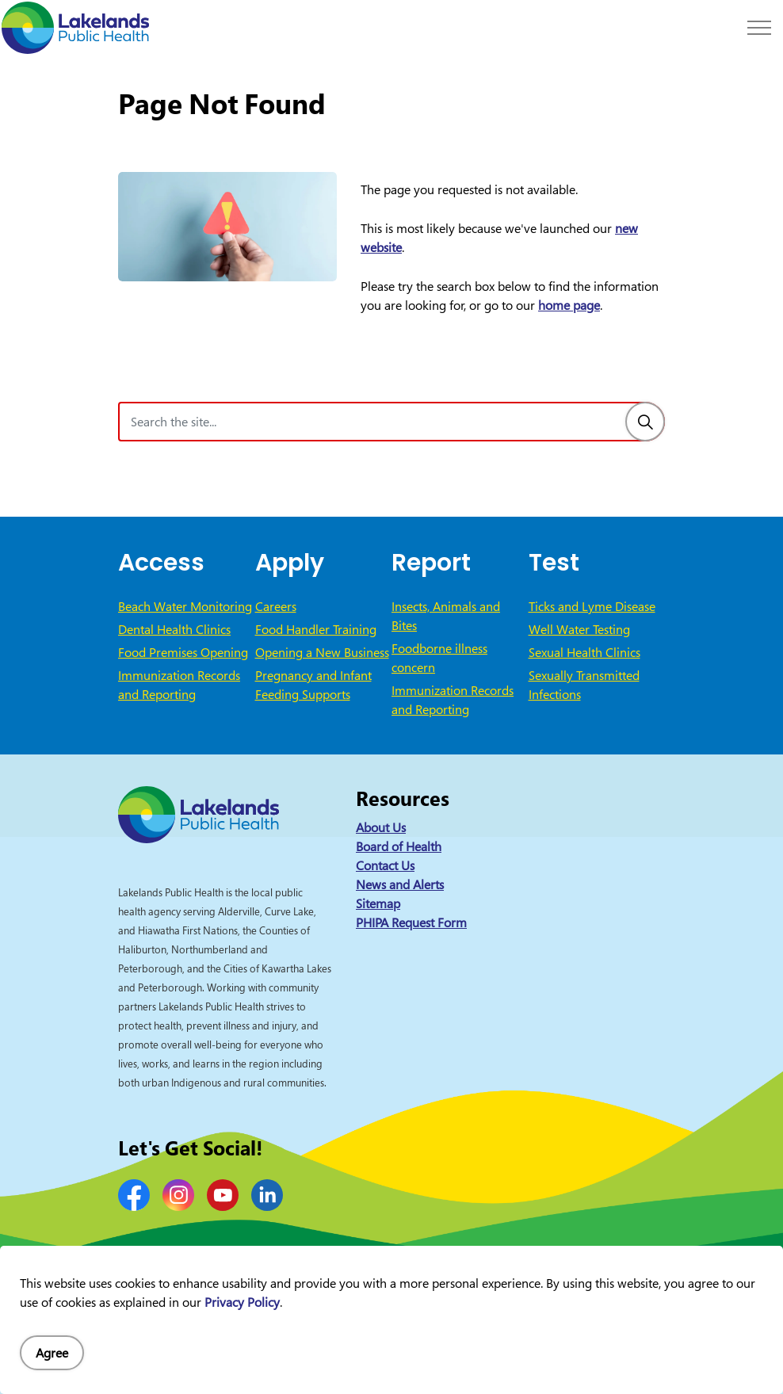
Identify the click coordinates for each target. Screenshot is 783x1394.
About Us (381, 827)
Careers (275, 606)
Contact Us (385, 865)
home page (569, 305)
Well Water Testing (579, 629)
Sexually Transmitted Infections (584, 684)
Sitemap (378, 903)
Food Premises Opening (183, 652)
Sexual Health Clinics (584, 652)
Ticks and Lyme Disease (592, 606)
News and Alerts (400, 884)
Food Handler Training (315, 629)
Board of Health (398, 846)
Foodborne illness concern (439, 658)
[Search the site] (391, 421)
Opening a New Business (322, 652)
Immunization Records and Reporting (179, 684)
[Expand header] (759, 27)
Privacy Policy (242, 1351)
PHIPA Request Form (411, 922)
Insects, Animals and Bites (446, 616)
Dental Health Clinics (174, 629)
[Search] (645, 421)
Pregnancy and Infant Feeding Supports (313, 684)
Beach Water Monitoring (185, 606)
